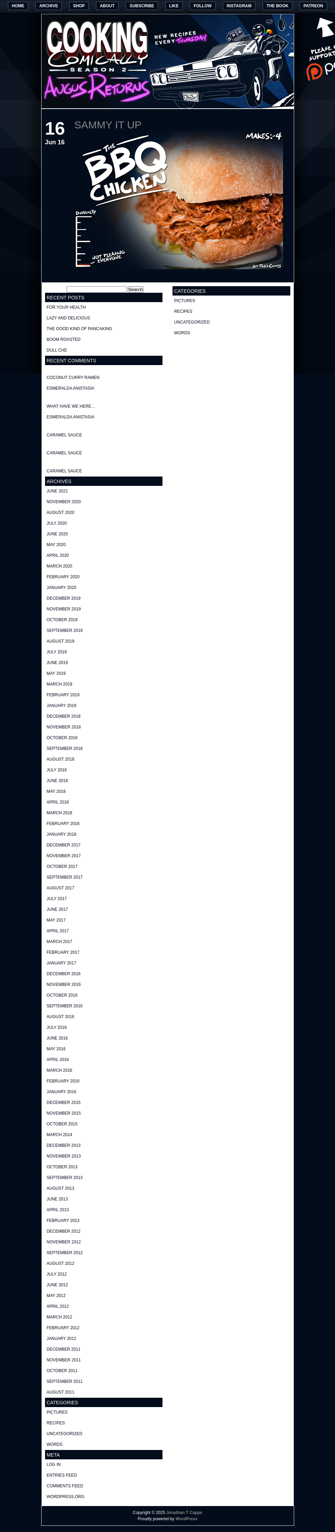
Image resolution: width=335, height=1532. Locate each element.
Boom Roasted (64, 339)
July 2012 (57, 1274)
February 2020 (63, 576)
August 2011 (60, 1392)
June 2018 (57, 780)
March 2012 (59, 1317)
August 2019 (60, 641)
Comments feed (65, 1486)
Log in (54, 1464)
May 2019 (56, 673)
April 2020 (58, 555)
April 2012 (58, 1306)
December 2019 (64, 598)
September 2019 (65, 630)
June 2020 (57, 534)
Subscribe (142, 5)
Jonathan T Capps (184, 1512)
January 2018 (62, 834)
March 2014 (59, 1134)
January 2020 (62, 587)
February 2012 (63, 1327)
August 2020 (60, 512)
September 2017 (65, 877)
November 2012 (64, 1242)
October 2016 (62, 995)
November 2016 (64, 984)
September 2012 (65, 1252)
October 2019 (62, 619)
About (107, 5)
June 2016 (57, 1038)
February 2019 (63, 694)
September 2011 (65, 1381)
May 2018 (56, 791)
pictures (57, 1412)
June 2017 (57, 909)
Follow (203, 5)
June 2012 (57, 1284)
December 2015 (64, 1102)
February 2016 (63, 1081)
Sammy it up (108, 124)
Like (173, 5)
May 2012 (56, 1295)
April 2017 (58, 930)
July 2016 (57, 1027)
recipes (56, 1423)
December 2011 (64, 1349)
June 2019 (57, 662)
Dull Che (57, 350)
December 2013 (64, 1145)
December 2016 (64, 973)
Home (18, 5)
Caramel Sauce (64, 435)
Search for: (55, 289)
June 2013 (57, 1199)
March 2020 (59, 566)
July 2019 (57, 652)
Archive (48, 5)
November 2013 (64, 1156)
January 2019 (62, 705)
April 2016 (58, 1059)
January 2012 (62, 1338)
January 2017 (62, 963)
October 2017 (62, 866)
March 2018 (59, 812)
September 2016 (65, 1006)
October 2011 (62, 1370)
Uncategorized (64, 1433)
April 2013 (58, 1209)
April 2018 (58, 802)
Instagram (239, 5)
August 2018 (60, 759)
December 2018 (64, 716)
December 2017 (64, 845)
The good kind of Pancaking (79, 328)
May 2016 (56, 1048)
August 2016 (60, 1016)
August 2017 (60, 888)
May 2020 (56, 544)
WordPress (186, 1518)
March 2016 (59, 1070)
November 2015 (64, 1113)
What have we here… (71, 406)
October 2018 (62, 737)
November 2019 (64, 609)
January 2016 (62, 1091)
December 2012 (64, 1231)
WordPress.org (66, 1496)
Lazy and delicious (68, 318)
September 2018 (65, 748)
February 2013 (63, 1220)
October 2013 (62, 1166)
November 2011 (64, 1360)
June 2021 (57, 491)
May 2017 (56, 920)
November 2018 (64, 727)
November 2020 (64, 501)
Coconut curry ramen (73, 377)
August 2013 (60, 1188)
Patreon (313, 5)
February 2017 (63, 952)
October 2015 (62, 1124)
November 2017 (64, 855)
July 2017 (57, 898)
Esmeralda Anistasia (71, 388)
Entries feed (62, 1475)
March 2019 (59, 684)
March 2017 (59, 941)
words (55, 1444)
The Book (277, 5)
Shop (79, 5)
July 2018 (57, 770)
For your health (66, 307)
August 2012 (60, 1263)
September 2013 (65, 1177)
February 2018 (63, 823)
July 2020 (57, 523)
